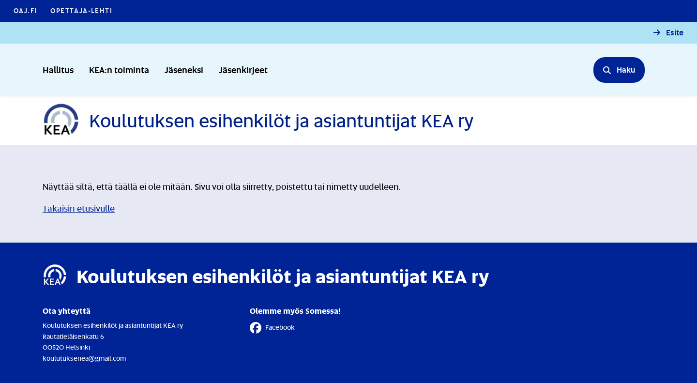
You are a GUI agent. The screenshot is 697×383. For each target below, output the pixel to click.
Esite (674, 33)
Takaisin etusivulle (79, 208)
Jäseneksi (184, 69)
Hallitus (58, 69)
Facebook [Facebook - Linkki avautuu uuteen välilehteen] (272, 328)
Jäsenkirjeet (243, 69)
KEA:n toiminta (119, 69)
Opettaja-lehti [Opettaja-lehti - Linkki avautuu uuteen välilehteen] (81, 10)
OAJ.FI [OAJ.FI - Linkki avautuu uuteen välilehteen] (25, 10)
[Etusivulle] (258, 120)
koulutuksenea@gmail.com (84, 358)
